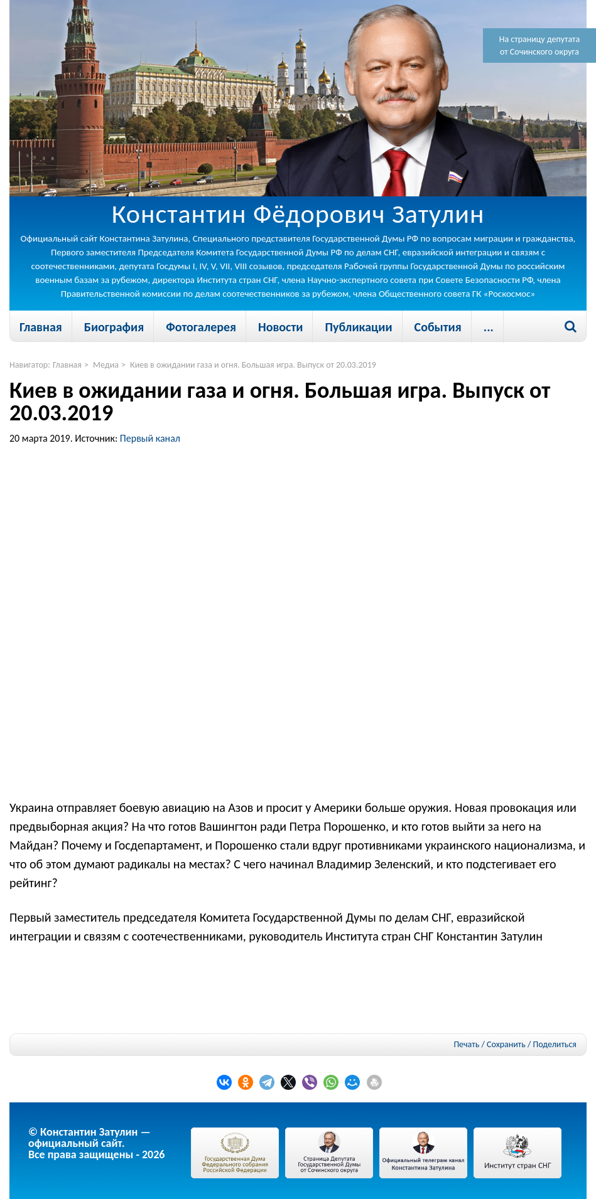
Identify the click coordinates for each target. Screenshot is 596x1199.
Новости (280, 326)
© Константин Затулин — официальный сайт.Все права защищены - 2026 (96, 1143)
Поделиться (555, 1044)
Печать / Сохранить (489, 1044)
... (489, 326)
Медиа (106, 365)
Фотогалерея (201, 326)
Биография (114, 326)
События (438, 326)
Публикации (358, 326)
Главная (40, 326)
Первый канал (150, 438)
